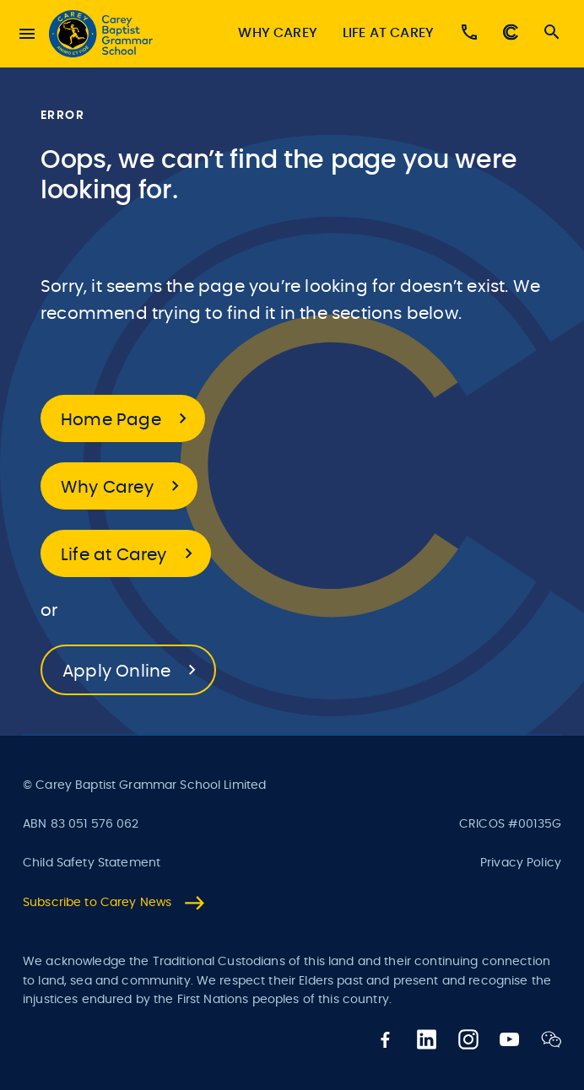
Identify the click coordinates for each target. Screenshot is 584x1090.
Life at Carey (388, 33)
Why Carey (277, 33)
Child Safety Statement (91, 863)
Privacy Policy (520, 863)
